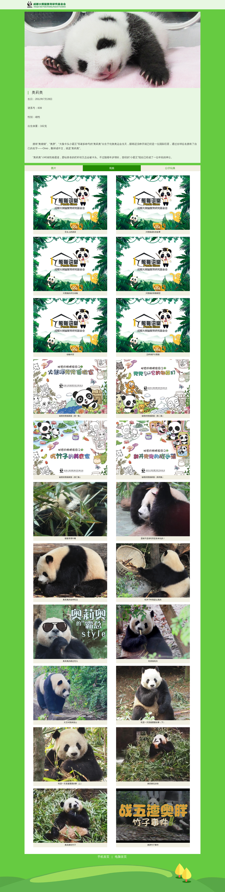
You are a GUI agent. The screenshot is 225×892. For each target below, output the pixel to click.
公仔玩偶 (170, 168)
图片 (53, 168)
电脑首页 (121, 856)
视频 (111, 168)
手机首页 (103, 856)
